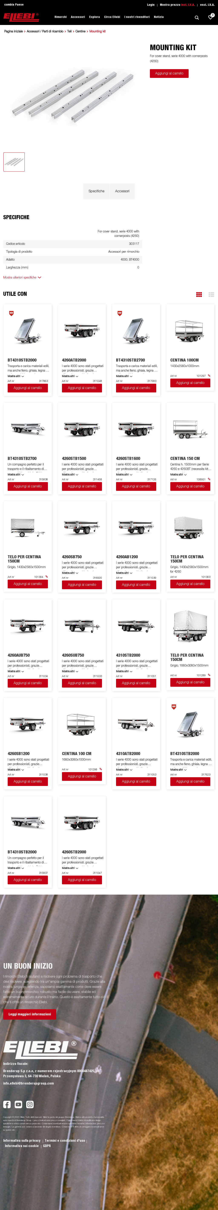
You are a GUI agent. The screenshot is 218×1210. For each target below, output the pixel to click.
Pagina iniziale (13, 31)
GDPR (47, 1146)
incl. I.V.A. (188, 4)
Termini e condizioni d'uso (65, 1140)
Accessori (78, 17)
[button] (199, 294)
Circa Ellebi (112, 17)
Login (151, 4)
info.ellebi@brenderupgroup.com (28, 1083)
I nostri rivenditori (137, 17)
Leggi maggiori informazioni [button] (30, 1014)
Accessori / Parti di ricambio (45, 31)
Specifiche (96, 191)
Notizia (159, 17)
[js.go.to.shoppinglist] (210, 17)
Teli (69, 31)
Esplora (94, 17)
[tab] (14, 162)
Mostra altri (14, 376)
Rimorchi (60, 17)
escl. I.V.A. (207, 4)
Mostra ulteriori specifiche (19, 277)
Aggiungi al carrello (169, 73)
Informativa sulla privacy (22, 1140)
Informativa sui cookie (22, 1146)
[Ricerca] (196, 17)
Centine (80, 31)
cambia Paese (14, 4)
